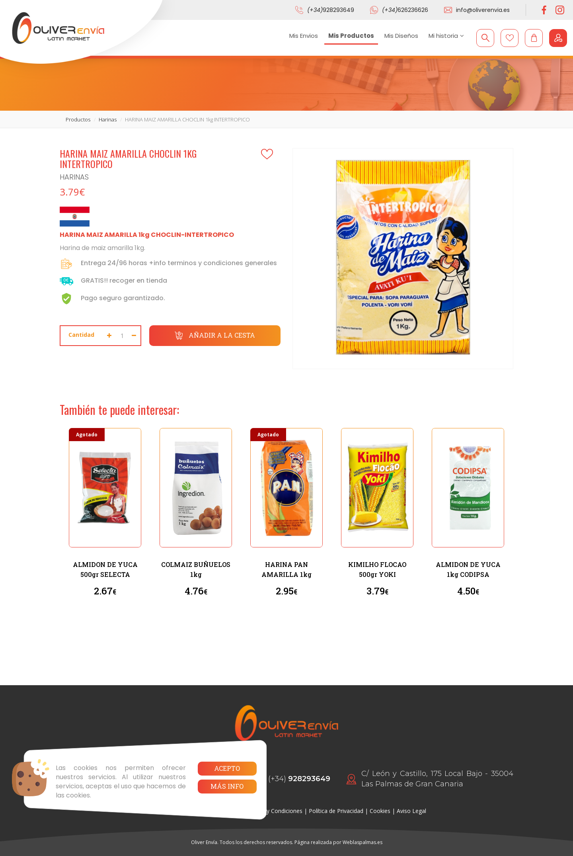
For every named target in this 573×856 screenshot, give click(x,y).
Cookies (380, 811)
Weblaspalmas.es (362, 842)
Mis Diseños (401, 35)
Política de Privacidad (336, 811)
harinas (108, 119)
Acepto (227, 768)
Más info (227, 786)
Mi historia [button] (446, 35)
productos (78, 119)
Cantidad (81, 334)
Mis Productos (351, 35)
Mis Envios (303, 35)
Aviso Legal (411, 811)
